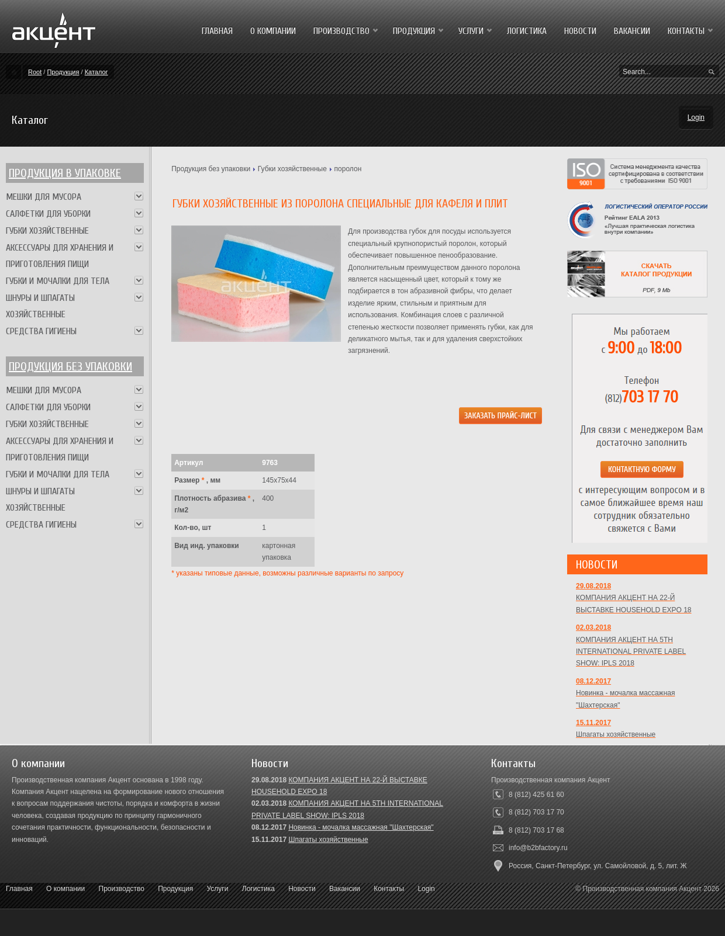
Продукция (63, 71)
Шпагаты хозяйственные (328, 840)
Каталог (96, 71)
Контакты (389, 889)
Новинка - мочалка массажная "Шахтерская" (360, 827)
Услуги (218, 889)
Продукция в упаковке (65, 173)
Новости (301, 889)
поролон (348, 169)
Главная (19, 889)
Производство (121, 889)
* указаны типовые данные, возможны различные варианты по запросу (287, 573)
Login (696, 117)
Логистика (258, 889)
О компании (65, 889)
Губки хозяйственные (292, 169)
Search (711, 72)
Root (35, 71)
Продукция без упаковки (210, 169)
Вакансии (344, 889)
